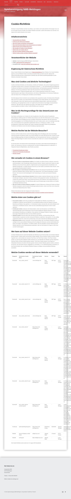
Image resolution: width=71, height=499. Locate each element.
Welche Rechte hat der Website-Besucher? (22, 46)
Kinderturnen (39, 1)
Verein (10, 1)
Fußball (20, 1)
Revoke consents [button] (16, 153)
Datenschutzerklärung (37, 72)
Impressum (56, 1)
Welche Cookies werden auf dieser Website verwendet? (25, 53)
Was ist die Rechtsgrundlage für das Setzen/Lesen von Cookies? (27, 45)
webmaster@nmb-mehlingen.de (23, 62)
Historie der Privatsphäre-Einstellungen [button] (21, 151)
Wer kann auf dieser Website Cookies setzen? (23, 51)
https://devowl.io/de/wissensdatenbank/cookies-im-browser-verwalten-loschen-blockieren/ (33, 192)
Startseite (6, 1)
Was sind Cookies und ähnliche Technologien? (23, 43)
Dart (44, 1)
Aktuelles (16, 1)
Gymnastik (27, 1)
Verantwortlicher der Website (19, 40)
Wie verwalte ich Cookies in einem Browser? (22, 48)
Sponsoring (49, 1)
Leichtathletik (33, 1)
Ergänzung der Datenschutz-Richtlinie (21, 41)
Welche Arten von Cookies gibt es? (20, 49)
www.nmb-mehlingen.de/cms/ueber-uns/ (30, 64)
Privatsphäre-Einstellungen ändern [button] (20, 150)
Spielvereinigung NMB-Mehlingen (22, 9)
